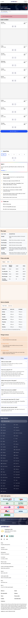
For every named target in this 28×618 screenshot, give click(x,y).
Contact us (14, 522)
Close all (25, 358)
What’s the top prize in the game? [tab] (14, 380)
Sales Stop (10, 305)
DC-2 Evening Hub (4, 11)
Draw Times (4, 305)
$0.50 (8, 261)
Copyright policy (17, 598)
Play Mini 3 (3, 170)
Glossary (16, 593)
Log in (25, 1)
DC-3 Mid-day (11, 4)
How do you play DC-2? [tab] (14, 369)
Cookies (2, 598)
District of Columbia (4, 4)
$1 (11, 261)
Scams (15, 590)
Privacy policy (17, 595)
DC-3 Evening (17, 4)
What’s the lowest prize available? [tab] (14, 389)
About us (2, 590)
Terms (2, 595)
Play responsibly (4, 593)
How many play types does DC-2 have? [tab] (14, 399)
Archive (10, 11)
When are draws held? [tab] (14, 361)
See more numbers (14, 131)
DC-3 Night (23, 4)
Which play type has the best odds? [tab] (14, 407)
